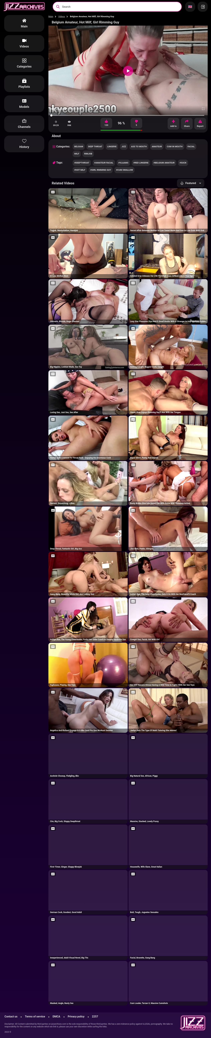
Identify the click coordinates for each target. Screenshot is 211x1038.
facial (191, 146)
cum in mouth (174, 146)
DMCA (56, 1016)
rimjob (88, 153)
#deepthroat (81, 162)
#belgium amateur (164, 162)
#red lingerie (141, 162)
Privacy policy (76, 1016)
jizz (124, 146)
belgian (78, 146)
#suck (183, 162)
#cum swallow (124, 170)
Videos (61, 16)
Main (50, 16)
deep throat (95, 146)
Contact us (11, 1016)
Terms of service (35, 1016)
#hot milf (79, 170)
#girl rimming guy (100, 170)
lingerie (112, 146)
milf (76, 153)
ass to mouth (139, 146)
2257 (95, 1016)
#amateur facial (103, 162)
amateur (157, 146)
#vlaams (123, 162)
